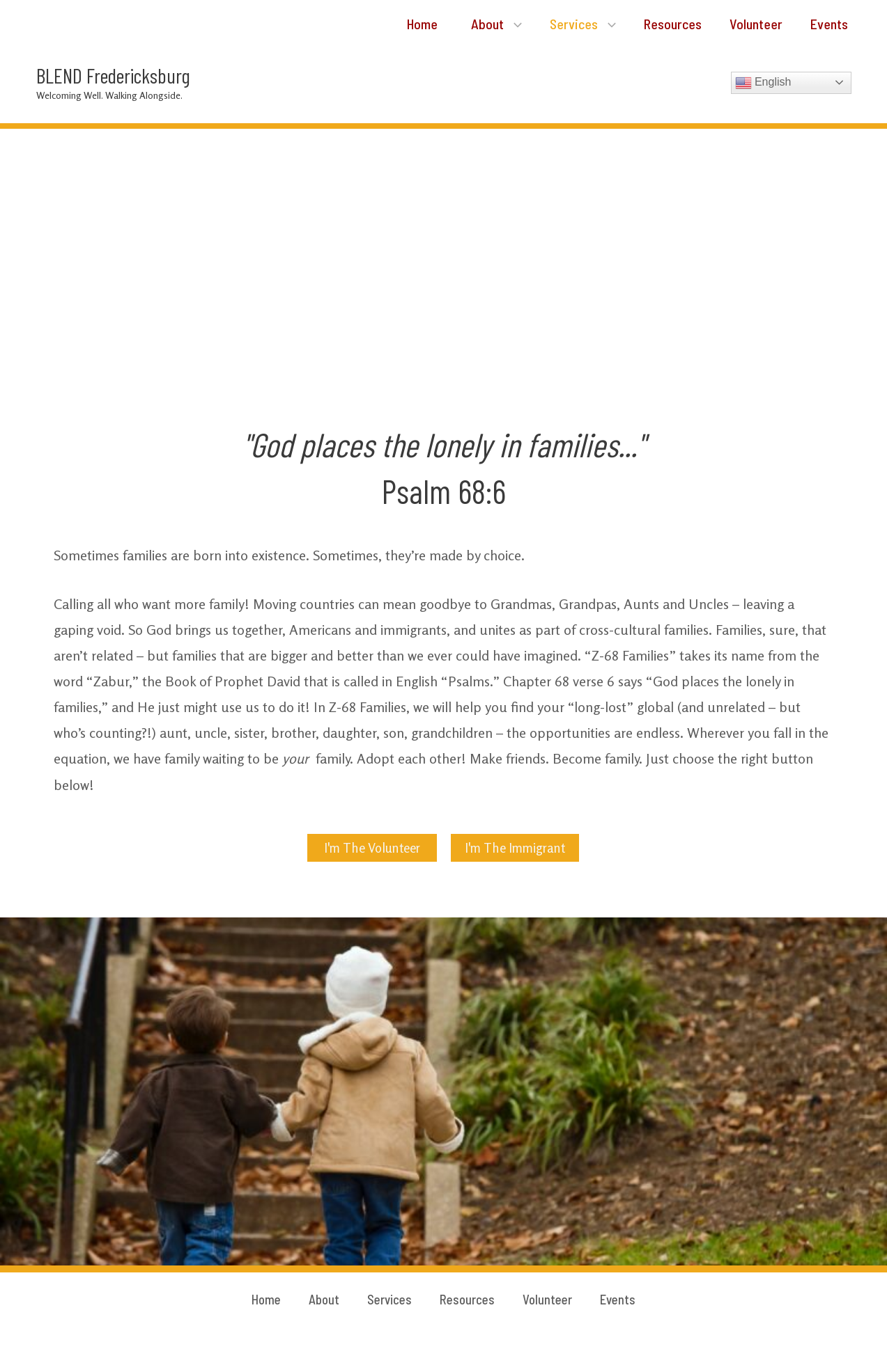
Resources (662, 24)
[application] (494, 24)
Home (397, 24)
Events (826, 24)
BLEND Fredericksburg (113, 75)
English (763, 83)
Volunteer (749, 24)
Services (567, 24)
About (477, 24)
